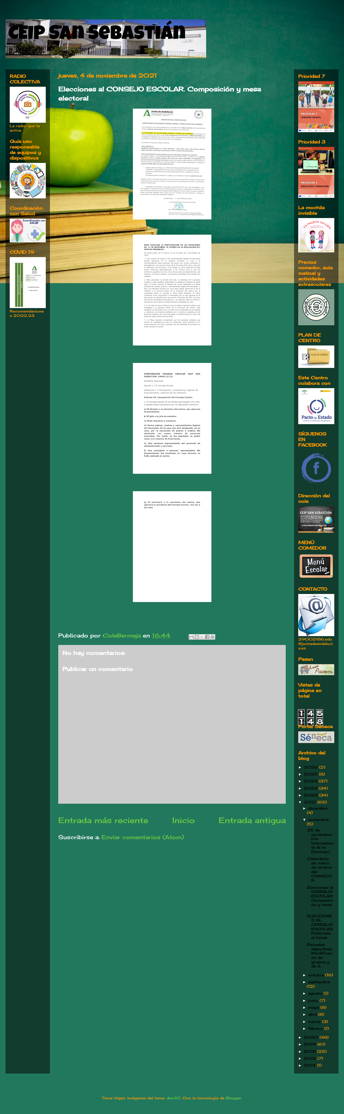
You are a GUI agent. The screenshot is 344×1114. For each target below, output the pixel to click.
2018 (310, 1051)
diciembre (317, 808)
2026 (311, 767)
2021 (310, 802)
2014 (310, 1065)
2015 (310, 1058)
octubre (316, 975)
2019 (310, 1044)
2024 (311, 781)
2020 (312, 1037)
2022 (311, 795)
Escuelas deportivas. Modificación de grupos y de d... (320, 955)
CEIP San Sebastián (97, 35)
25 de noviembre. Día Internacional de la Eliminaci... (320, 841)
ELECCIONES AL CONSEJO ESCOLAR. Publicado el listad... (320, 927)
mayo (314, 1007)
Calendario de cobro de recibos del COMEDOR (319, 869)
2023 (311, 788)
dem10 (173, 1098)
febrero (316, 1028)
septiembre (319, 982)
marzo (315, 1021)
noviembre (318, 819)
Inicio (183, 820)
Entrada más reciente (103, 820)
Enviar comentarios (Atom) (143, 837)
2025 (311, 774)
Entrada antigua (252, 820)
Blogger (233, 1098)
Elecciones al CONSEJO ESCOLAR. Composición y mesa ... (320, 898)
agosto (316, 993)
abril (313, 1014)
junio (314, 1000)
